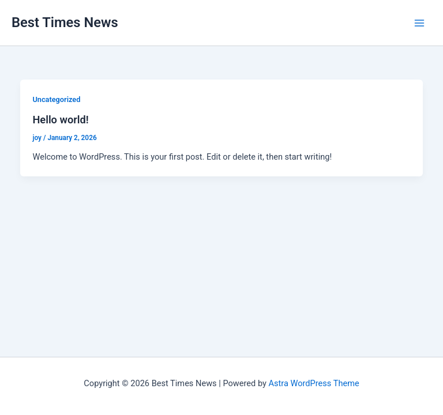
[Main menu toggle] (419, 23)
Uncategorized (56, 99)
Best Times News (65, 22)
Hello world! (60, 120)
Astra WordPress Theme (314, 383)
